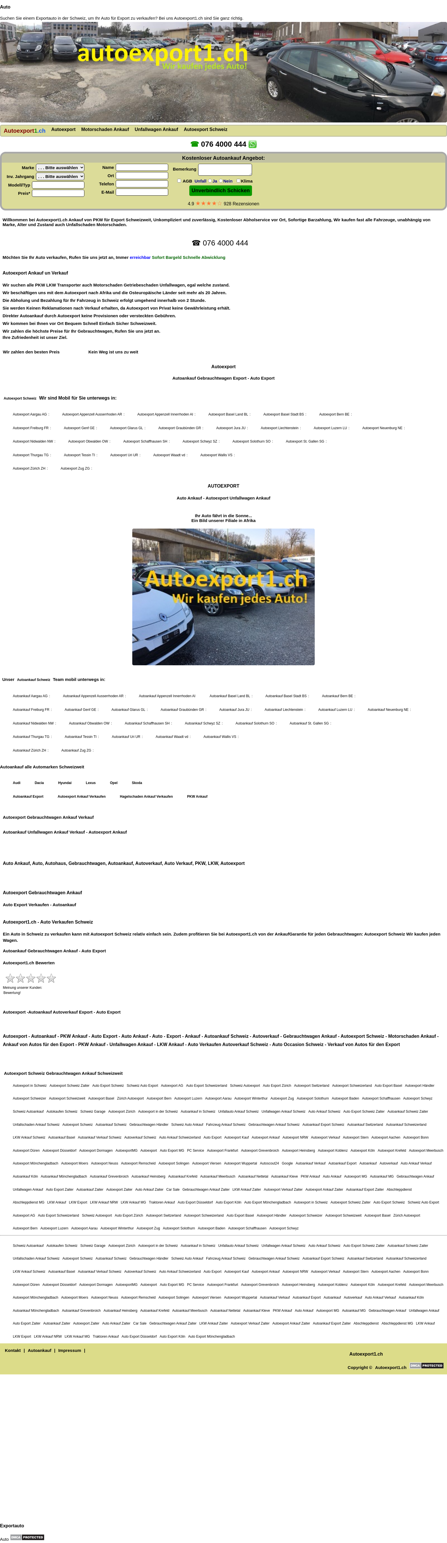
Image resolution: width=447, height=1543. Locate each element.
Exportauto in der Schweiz (61, 18)
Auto (5, 7)
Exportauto (12, 1525)
